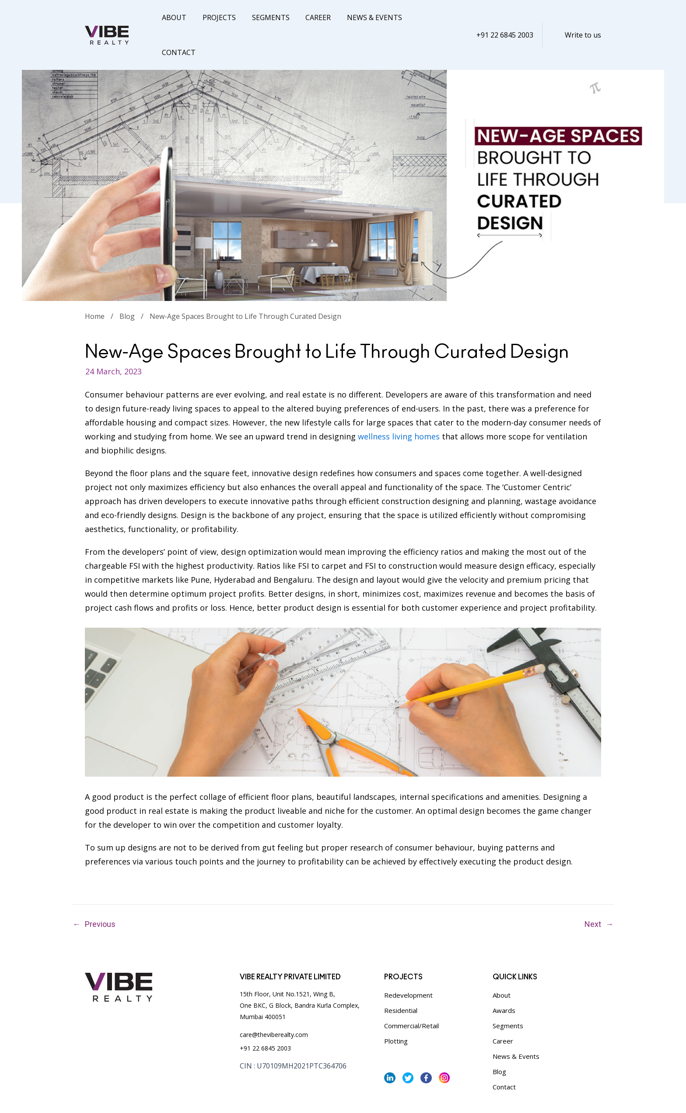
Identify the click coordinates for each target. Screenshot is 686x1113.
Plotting (396, 1006)
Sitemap (204, 1096)
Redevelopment (408, 960)
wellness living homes (399, 401)
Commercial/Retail (411, 990)
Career (311, 17)
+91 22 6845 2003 (504, 17)
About (173, 17)
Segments (265, 17)
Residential (400, 975)
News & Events (365, 17)
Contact (424, 17)
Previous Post (76, 889)
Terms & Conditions (158, 1096)
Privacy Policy (104, 1096)
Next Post (609, 889)
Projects (216, 17)
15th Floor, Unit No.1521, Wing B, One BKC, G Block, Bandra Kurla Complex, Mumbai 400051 (300, 970)
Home (95, 281)
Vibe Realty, (392, 1096)
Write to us (583, 17)
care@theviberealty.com (274, 999)
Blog (127, 281)
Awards (504, 975)
